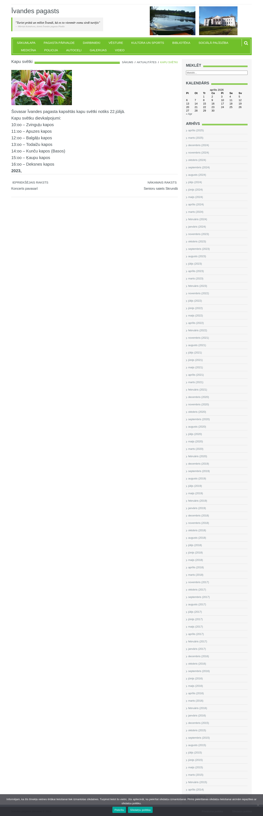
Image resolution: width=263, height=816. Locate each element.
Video (120, 50)
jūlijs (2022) (195, 300)
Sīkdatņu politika (140, 809)
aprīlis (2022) (196, 322)
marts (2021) (195, 382)
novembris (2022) (198, 293)
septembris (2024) (199, 167)
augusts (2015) (197, 745)
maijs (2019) (195, 493)
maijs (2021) (195, 367)
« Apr (189, 113)
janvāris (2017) (197, 648)
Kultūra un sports (147, 42)
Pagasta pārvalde (59, 42)
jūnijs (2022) (195, 308)
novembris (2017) (198, 582)
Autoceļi (74, 50)
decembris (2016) (198, 656)
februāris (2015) (197, 782)
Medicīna (28, 50)
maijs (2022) (195, 315)
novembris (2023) (198, 234)
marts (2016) (195, 700)
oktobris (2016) (197, 663)
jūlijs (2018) (195, 545)
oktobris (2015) (197, 730)
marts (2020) (195, 448)
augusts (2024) (197, 174)
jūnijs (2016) (195, 678)
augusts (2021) (197, 345)
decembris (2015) (198, 722)
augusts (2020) (197, 426)
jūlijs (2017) (195, 611)
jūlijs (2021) (195, 352)
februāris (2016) (197, 708)
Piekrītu (119, 809)
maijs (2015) (195, 767)
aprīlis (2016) (196, 693)
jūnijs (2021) (195, 360)
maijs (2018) (195, 559)
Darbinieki (91, 42)
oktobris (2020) (197, 411)
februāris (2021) (197, 389)
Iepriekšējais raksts (30, 182)
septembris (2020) (199, 419)
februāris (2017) (197, 641)
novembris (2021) (198, 337)
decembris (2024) (198, 145)
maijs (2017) (195, 626)
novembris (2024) (198, 152)
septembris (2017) (199, 597)
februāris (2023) (197, 285)
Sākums (127, 62)
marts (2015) (195, 774)
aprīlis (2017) (196, 634)
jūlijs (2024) (195, 182)
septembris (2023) (199, 248)
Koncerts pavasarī (24, 188)
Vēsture (115, 42)
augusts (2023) (197, 256)
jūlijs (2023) (195, 263)
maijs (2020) (195, 441)
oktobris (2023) (197, 241)
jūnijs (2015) (195, 759)
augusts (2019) (197, 478)
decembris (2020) (198, 397)
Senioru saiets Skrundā (161, 188)
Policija (51, 50)
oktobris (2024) (197, 160)
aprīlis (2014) (196, 789)
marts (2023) (195, 278)
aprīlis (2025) (196, 130)
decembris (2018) (198, 515)
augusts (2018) (197, 537)
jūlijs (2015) (195, 752)
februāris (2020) (197, 456)
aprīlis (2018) (196, 567)
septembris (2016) (199, 671)
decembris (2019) (198, 463)
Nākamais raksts (162, 182)
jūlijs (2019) (195, 485)
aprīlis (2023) (196, 271)
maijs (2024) (195, 197)
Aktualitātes (147, 62)
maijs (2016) (195, 685)
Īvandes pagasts (35, 11)
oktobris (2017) (197, 589)
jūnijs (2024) (195, 189)
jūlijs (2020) (195, 434)
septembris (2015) (199, 737)
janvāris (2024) (197, 226)
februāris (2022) (197, 330)
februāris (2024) (197, 219)
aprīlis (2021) (196, 374)
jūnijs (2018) (195, 552)
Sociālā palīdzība (213, 42)
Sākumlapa (26, 42)
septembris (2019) (199, 471)
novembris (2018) (198, 522)
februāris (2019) (197, 500)
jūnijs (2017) (195, 619)
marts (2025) (195, 137)
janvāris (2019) (197, 508)
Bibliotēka (181, 42)
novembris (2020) (198, 404)
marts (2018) (195, 574)
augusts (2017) (197, 604)
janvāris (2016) (197, 715)
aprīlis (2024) (196, 204)
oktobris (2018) (197, 530)
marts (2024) (195, 211)
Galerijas (98, 50)
